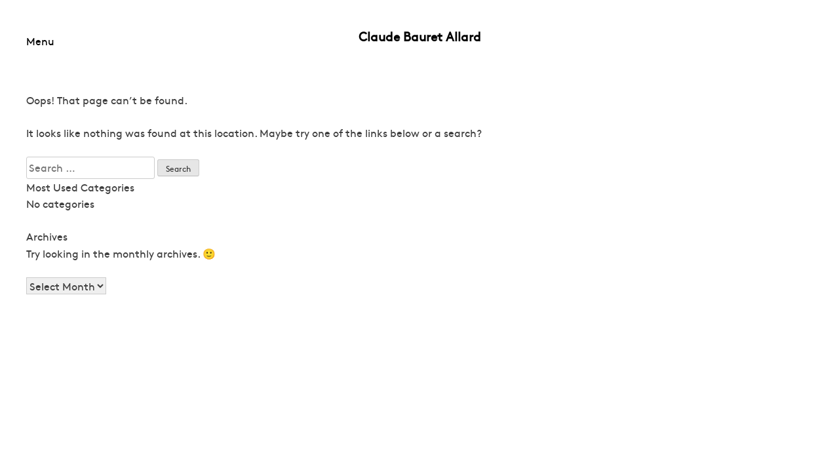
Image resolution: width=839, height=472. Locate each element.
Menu (40, 40)
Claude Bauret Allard (420, 36)
